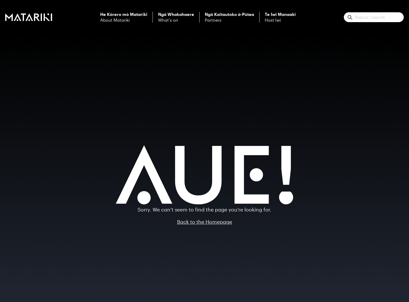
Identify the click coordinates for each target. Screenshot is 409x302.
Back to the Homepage (204, 222)
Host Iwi (280, 17)
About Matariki (123, 17)
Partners (229, 17)
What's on (176, 17)
